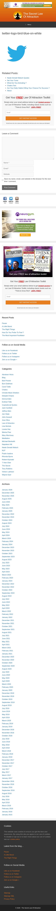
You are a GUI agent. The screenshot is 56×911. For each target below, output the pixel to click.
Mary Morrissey (8, 435)
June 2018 (6, 742)
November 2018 (8, 733)
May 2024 (5, 532)
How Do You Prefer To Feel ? (13, 332)
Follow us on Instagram (11, 357)
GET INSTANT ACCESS (28, 118)
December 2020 (8, 657)
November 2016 (8, 784)
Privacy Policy (9, 899)
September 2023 (8, 557)
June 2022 (6, 602)
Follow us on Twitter (9, 353)
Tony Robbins (7, 469)
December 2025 (8, 493)
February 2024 (7, 541)
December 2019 (8, 693)
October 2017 (7, 766)
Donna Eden (6, 399)
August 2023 (6, 560)
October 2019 (7, 699)
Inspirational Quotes (9, 405)
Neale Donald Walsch (10, 447)
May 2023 (5, 569)
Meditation (6, 438)
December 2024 (8, 514)
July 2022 (5, 599)
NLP (3, 450)
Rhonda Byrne (7, 456)
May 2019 (5, 714)
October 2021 (7, 626)
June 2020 (6, 675)
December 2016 (8, 781)
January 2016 (7, 812)
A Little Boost (7, 326)
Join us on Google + (9, 360)
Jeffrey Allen (6, 411)
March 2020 (6, 684)
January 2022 (7, 617)
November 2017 (8, 763)
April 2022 (6, 608)
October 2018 (7, 736)
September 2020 (8, 666)
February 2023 (7, 578)
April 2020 (6, 681)
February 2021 (7, 651)
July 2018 (5, 739)
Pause (4, 323)
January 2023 (7, 581)
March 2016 (6, 806)
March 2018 (6, 751)
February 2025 (7, 508)
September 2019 (8, 702)
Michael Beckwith (8, 441)
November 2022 (8, 587)
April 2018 (6, 748)
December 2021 (8, 620)
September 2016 (8, 790)
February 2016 (7, 809)
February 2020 (7, 687)
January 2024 (7, 544)
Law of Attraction (8, 423)
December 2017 (8, 760)
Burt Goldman (7, 384)
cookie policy (15, 839)
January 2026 (7, 490)
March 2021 (6, 648)
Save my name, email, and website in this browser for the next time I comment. (27, 180)
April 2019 (6, 717)
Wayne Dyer (6, 475)
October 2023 (7, 553)
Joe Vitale (5, 414)
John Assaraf (7, 417)
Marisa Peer (6, 432)
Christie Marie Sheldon (10, 393)
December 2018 (8, 730)
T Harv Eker (6, 463)
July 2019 (5, 708)
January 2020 (7, 690)
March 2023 (6, 575)
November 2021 (8, 623)
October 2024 (7, 520)
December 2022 (8, 584)
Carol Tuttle (6, 387)
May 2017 (5, 772)
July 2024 (5, 526)
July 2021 (5, 636)
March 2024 (6, 538)
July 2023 (5, 563)
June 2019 (6, 711)
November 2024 (8, 517)
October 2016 (7, 787)
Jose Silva (6, 420)
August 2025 (6, 499)
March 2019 (6, 721)
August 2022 (6, 596)
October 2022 (7, 590)
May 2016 (5, 799)
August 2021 (6, 632)
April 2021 (6, 645)
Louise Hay (6, 429)
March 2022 (6, 611)
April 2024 (6, 535)
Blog (3, 378)
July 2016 (5, 796)
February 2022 (7, 614)
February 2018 (7, 754)
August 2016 (6, 793)
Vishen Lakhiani (8, 472)
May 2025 (5, 505)
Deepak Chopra (8, 396)
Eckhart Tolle (7, 402)
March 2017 (6, 775)
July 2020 (5, 672)
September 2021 (8, 629)
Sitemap (7, 893)
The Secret (6, 466)
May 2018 (5, 745)
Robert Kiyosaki (8, 460)
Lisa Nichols (6, 426)
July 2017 (5, 769)
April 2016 (6, 802)
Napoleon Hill (7, 444)
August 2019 (6, 705)
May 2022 (5, 605)
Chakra (4, 390)
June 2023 (6, 566)
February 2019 (7, 724)
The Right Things (8, 329)
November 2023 (8, 550)
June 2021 (6, 638)
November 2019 (8, 696)
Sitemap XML (9, 896)
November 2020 (8, 660)
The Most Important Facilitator (13, 335)
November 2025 (8, 496)
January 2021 (7, 654)
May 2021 (5, 642)
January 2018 (7, 757)
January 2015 (7, 815)
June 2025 (6, 502)
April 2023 (6, 572)
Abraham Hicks (7, 375)
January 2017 (7, 778)
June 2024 (6, 529)
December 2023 (8, 547)
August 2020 (6, 669)
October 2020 (7, 663)
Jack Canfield (7, 408)
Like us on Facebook (10, 350)
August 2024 (6, 523)
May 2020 (5, 678)
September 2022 (8, 593)
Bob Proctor (6, 381)
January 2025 (7, 511)
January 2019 (7, 727)
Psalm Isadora (7, 454)
